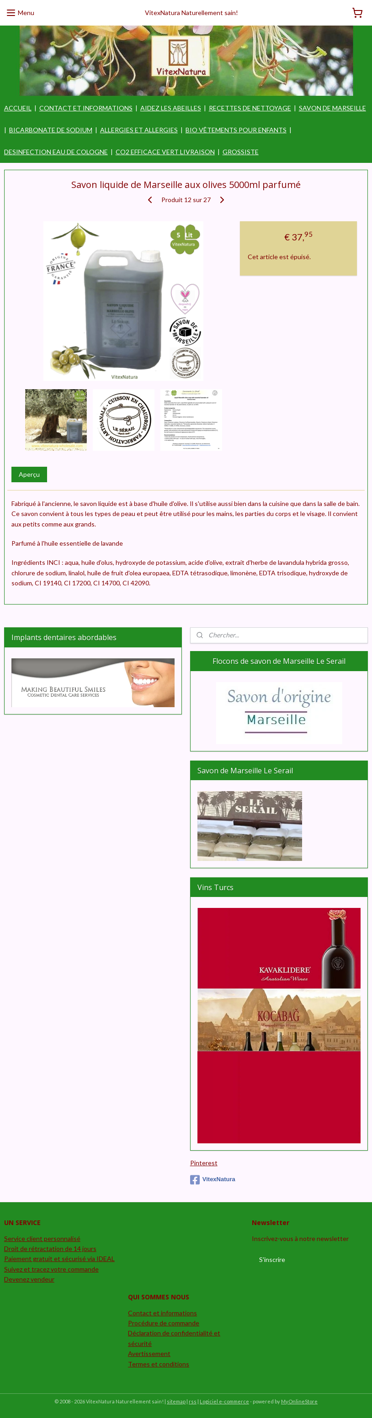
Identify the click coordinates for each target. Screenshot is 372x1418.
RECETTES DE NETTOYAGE (250, 108)
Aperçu (29, 474)
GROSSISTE (241, 152)
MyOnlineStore (299, 1401)
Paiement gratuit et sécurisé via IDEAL (59, 1258)
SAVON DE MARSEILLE (332, 108)
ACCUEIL (18, 108)
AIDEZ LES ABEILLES (170, 108)
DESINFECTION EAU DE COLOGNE (56, 152)
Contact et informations (162, 1313)
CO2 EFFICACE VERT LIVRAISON (165, 152)
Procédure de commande (163, 1323)
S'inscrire (272, 1259)
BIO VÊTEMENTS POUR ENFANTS (236, 130)
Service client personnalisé (42, 1238)
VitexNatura (212, 1179)
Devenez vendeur (29, 1279)
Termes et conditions (158, 1364)
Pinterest (204, 1163)
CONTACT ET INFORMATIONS (86, 108)
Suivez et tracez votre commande (51, 1269)
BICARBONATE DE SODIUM (50, 130)
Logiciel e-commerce (224, 1401)
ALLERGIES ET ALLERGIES (139, 130)
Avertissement (149, 1353)
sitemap (176, 1401)
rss (193, 1401)
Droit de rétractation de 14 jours (50, 1248)
